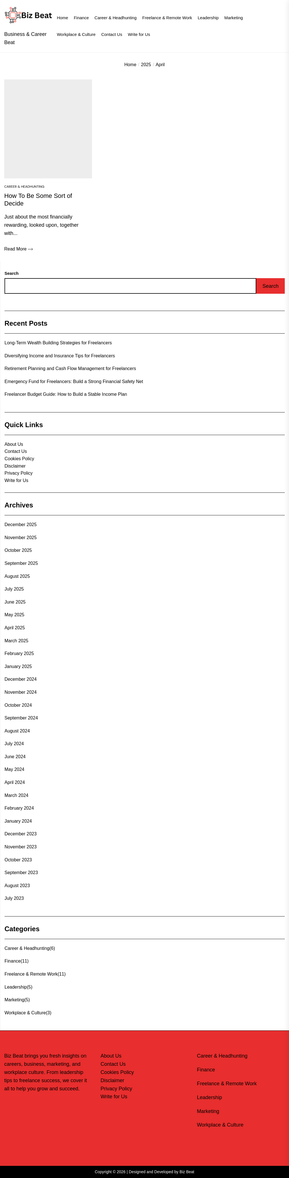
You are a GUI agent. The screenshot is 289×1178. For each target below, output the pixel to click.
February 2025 (19, 653)
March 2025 (17, 640)
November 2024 (21, 692)
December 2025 (21, 524)
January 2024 (18, 821)
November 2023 (21, 846)
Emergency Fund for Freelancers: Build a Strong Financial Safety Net (74, 381)
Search (12, 273)
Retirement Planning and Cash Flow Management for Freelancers (70, 368)
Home (62, 18)
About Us (14, 444)
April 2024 (15, 782)
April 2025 (15, 627)
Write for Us (139, 34)
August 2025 (17, 576)
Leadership (208, 18)
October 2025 (18, 550)
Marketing (233, 18)
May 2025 (14, 614)
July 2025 (14, 589)
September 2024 (21, 718)
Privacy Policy (19, 473)
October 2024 (18, 705)
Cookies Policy (19, 458)
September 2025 (21, 563)
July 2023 (14, 898)
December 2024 (21, 679)
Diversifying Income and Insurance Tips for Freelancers (60, 355)
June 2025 (15, 602)
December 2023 (21, 833)
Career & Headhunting (116, 18)
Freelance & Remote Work (167, 18)
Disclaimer (15, 466)
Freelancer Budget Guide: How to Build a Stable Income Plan (66, 394)
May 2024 (14, 769)
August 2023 (17, 885)
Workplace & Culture (76, 34)
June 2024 (15, 756)
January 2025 (18, 666)
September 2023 (21, 872)
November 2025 (21, 537)
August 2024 (17, 731)
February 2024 (19, 808)
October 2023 (18, 859)
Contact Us (111, 34)
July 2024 (14, 743)
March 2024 (17, 795)
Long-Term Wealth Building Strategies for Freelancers (58, 342)
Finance (81, 18)
